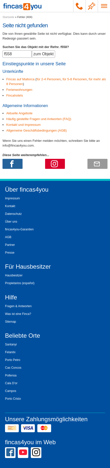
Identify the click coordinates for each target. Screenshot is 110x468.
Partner (10, 245)
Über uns (11, 221)
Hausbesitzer (14, 275)
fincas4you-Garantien (19, 229)
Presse (9, 252)
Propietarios (13, 283)
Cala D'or (11, 383)
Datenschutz (13, 214)
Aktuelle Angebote (19, 113)
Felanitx (10, 352)
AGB (8, 237)
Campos (10, 391)
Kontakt (10, 206)
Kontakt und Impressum (23, 125)
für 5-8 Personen (75, 79)
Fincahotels (14, 95)
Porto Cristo (13, 398)
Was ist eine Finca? (18, 314)
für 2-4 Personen (49, 79)
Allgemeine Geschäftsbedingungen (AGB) (36, 130)
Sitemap (10, 321)
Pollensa (11, 375)
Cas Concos (13, 367)
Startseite (8, 17)
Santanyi (11, 344)
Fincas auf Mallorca (20, 79)
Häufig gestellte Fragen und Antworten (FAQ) (38, 119)
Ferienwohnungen (19, 90)
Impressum (12, 198)
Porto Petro (12, 360)
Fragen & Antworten (18, 306)
